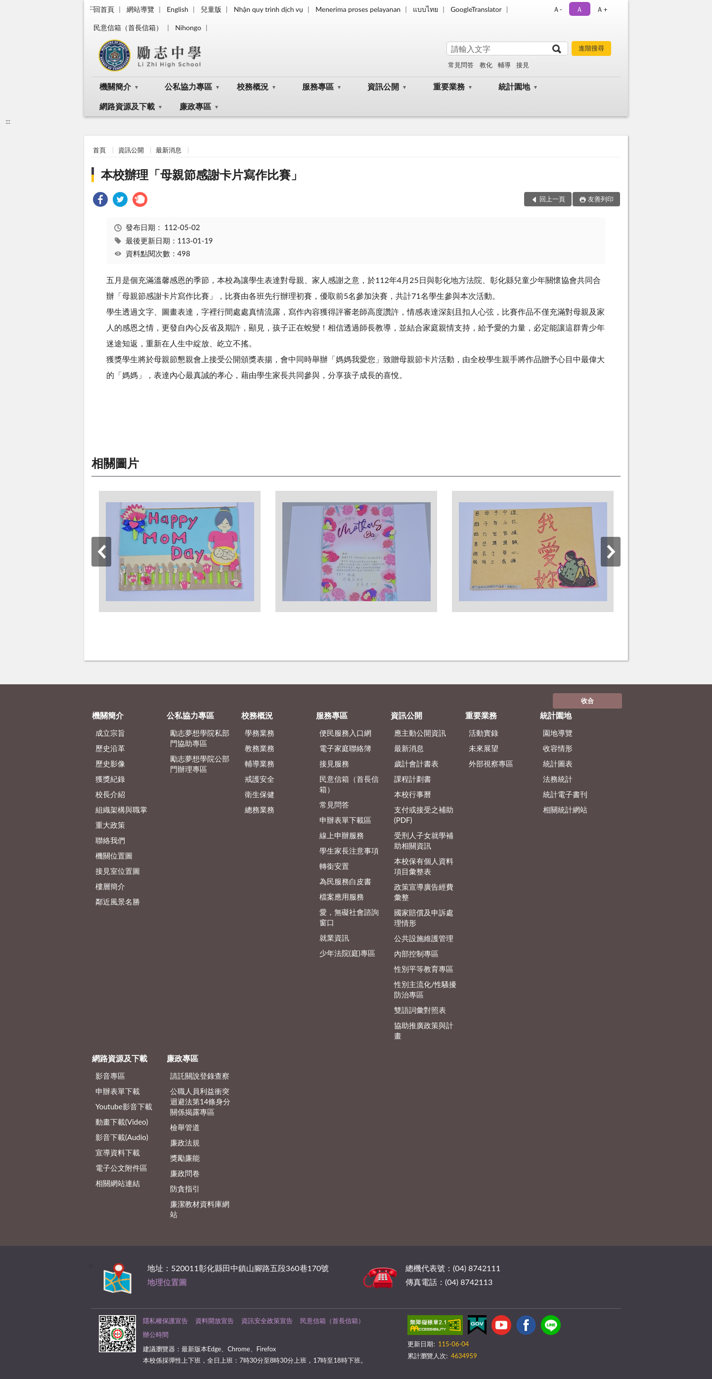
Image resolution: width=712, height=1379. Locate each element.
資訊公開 (383, 86)
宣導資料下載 (117, 1152)
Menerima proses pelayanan (357, 9)
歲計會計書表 (416, 763)
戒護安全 (259, 778)
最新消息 (168, 150)
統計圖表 (558, 763)
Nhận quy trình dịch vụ (268, 9)
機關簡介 (115, 86)
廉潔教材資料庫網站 (199, 1209)
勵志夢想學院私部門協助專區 (199, 738)
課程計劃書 (412, 778)
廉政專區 (195, 106)
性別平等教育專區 (423, 968)
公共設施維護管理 (423, 938)
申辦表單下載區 (345, 819)
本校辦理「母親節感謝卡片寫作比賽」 (202, 174)
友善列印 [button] (601, 199)
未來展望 (483, 748)
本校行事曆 (412, 794)
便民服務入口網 (345, 732)
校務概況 (252, 86)
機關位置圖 (114, 855)
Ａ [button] (579, 9)
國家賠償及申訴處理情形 (423, 917)
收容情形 (558, 748)
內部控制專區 (416, 953)
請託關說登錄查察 (199, 1075)
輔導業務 (259, 763)
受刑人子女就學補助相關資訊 (423, 840)
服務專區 (318, 86)
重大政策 (110, 824)
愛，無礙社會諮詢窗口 (349, 917)
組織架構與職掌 (121, 809)
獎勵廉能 (185, 1157)
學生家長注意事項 (349, 850)
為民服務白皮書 (345, 881)
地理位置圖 (167, 1281)
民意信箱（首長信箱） (128, 27)
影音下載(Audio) (121, 1137)
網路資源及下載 (127, 106)
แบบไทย (425, 9)
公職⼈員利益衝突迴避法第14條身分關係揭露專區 (200, 1101)
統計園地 (514, 86)
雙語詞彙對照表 (420, 1009)
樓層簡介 (110, 886)
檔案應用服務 (341, 896)
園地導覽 (558, 732)
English (177, 9)
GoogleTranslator (476, 9)
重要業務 (449, 86)
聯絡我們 (110, 840)
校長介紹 (110, 794)
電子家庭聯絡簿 (345, 748)
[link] (100, 200)
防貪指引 (185, 1188)
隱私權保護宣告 (165, 1321)
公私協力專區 (188, 86)
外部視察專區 (491, 763)
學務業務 (259, 732)
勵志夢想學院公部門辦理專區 (199, 763)
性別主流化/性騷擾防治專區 (425, 989)
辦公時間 (156, 1334)
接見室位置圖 (117, 870)
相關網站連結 (117, 1183)
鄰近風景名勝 (117, 901)
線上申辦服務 (341, 835)
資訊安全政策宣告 (267, 1321)
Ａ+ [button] (601, 9)
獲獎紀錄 (110, 778)
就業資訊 (334, 937)
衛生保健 (259, 794)
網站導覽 (140, 9)
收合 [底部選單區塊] (587, 701)
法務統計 (558, 778)
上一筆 (101, 552)
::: (91, 7)
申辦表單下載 (117, 1091)
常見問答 (461, 65)
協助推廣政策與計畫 (423, 1030)
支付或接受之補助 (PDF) (423, 814)
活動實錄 (483, 732)
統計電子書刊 (565, 794)
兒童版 (211, 9)
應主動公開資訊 (420, 732)
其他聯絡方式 (526, 1268)
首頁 (99, 150)
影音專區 (110, 1075)
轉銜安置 (334, 865)
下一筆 (611, 552)
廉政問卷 (185, 1173)
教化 (486, 65)
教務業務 (259, 748)
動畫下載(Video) (121, 1121)
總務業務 (259, 809)
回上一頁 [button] (552, 199)
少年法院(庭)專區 (347, 953)
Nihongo (188, 27)
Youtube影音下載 (123, 1106)
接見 (522, 65)
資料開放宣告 (214, 1321)
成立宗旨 (110, 732)
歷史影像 (110, 763)
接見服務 (334, 763)
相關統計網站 (565, 809)
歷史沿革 (110, 748)
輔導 (504, 65)
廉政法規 (185, 1142)
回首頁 (103, 9)
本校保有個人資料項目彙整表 (423, 866)
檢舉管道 (185, 1127)
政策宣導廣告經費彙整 (423, 892)
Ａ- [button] (557, 9)
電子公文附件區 (121, 1167)
